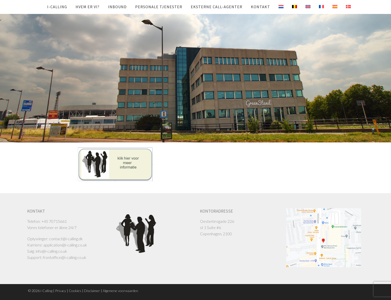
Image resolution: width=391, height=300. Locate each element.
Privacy (60, 291)
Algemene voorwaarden (120, 291)
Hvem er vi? (87, 6)
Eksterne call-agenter (216, 6)
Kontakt (260, 6)
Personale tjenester (158, 6)
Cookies (75, 291)
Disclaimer (92, 291)
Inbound (117, 6)
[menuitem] (277, 6)
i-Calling (57, 6)
